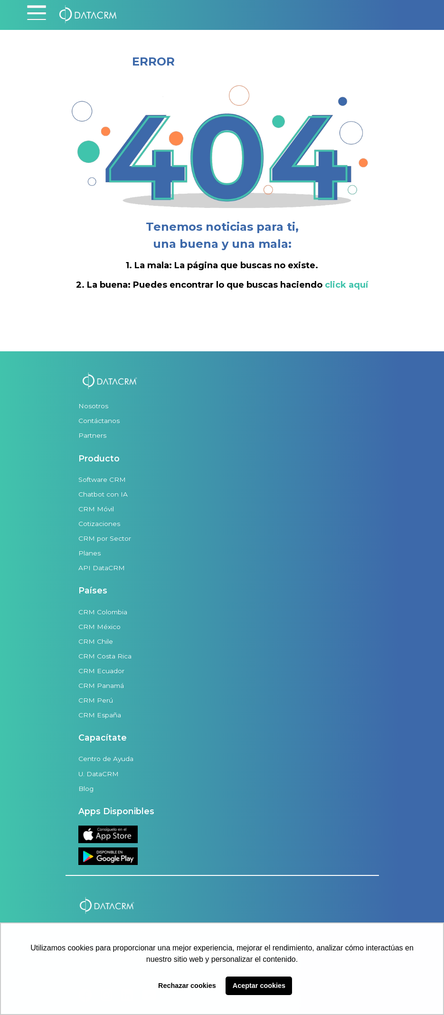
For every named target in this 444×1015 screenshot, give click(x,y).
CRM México (99, 626)
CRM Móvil (96, 509)
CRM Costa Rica (105, 656)
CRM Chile (95, 641)
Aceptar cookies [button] (259, 985)
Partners (92, 435)
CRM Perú (95, 700)
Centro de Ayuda (105, 758)
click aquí (346, 285)
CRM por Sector (104, 538)
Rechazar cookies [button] (187, 985)
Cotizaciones (99, 523)
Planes (89, 553)
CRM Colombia (102, 612)
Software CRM (102, 479)
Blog (86, 788)
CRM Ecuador (101, 671)
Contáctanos (99, 420)
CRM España (99, 715)
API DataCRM (101, 568)
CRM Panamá (101, 685)
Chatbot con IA (103, 494)
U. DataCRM (98, 774)
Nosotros (93, 406)
